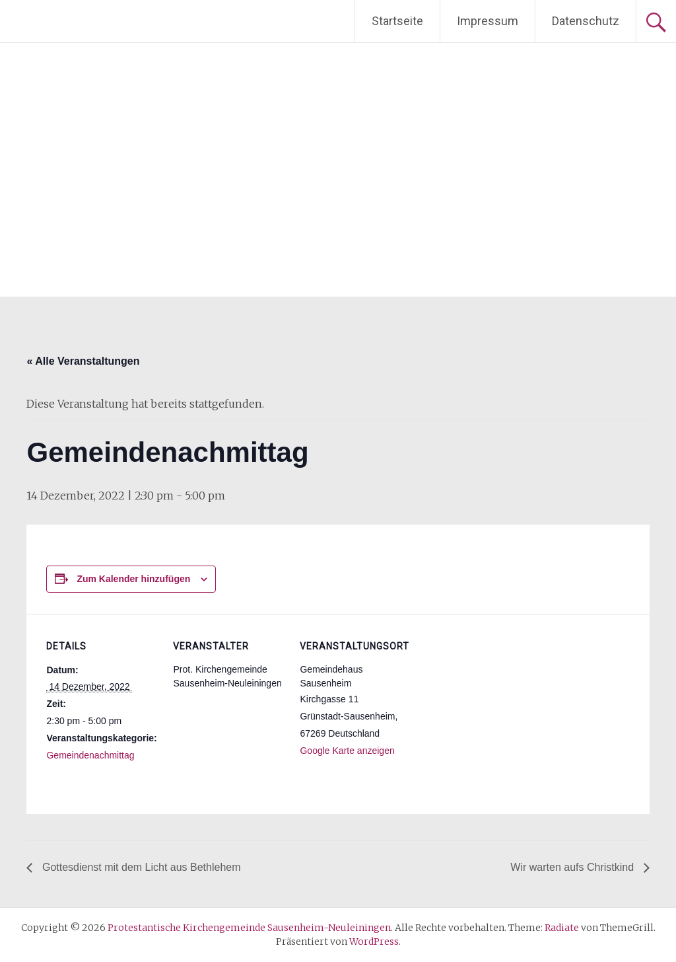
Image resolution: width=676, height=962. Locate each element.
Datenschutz (585, 21)
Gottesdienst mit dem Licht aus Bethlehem (139, 867)
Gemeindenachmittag (90, 755)
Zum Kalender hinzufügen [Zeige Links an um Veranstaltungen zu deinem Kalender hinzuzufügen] (133, 579)
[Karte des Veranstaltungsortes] (496, 704)
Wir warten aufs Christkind (573, 867)
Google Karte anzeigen (347, 750)
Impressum (487, 21)
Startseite (397, 21)
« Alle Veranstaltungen (82, 361)
